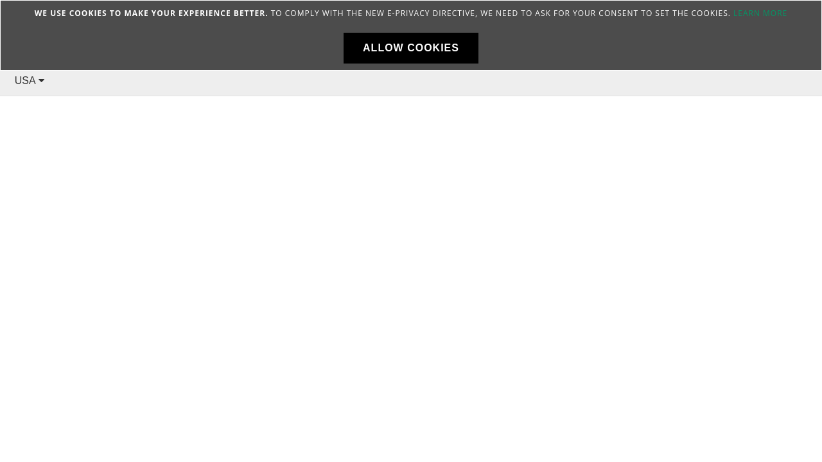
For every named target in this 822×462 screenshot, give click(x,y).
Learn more (760, 13)
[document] (411, 35)
